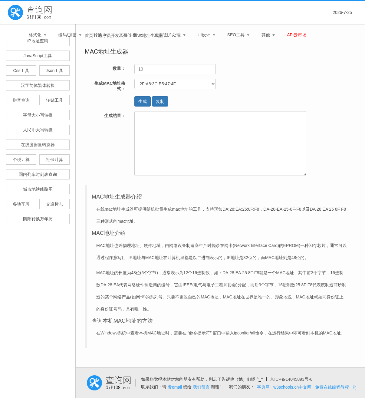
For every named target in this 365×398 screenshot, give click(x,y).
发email (175, 387)
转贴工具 (54, 100)
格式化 (35, 34)
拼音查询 (21, 100)
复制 (160, 101)
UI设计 (204, 34)
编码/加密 (67, 34)
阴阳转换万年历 (38, 218)
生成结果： (114, 115)
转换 (98, 34)
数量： (119, 68)
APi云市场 (296, 34)
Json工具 (54, 70)
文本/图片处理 (167, 34)
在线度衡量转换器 (38, 144)
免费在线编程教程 (332, 387)
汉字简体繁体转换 (38, 85)
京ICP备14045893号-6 (291, 379)
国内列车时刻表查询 (38, 174)
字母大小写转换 (38, 115)
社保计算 (54, 159)
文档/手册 (128, 34)
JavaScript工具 (38, 55)
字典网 (263, 387)
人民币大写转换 (38, 129)
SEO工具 (236, 34)
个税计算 (21, 159)
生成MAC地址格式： (109, 86)
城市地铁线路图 (38, 189)
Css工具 (21, 70)
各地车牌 (21, 204)
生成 (142, 101)
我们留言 (201, 387)
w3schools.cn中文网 (292, 387)
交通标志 (54, 204)
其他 (265, 34)
